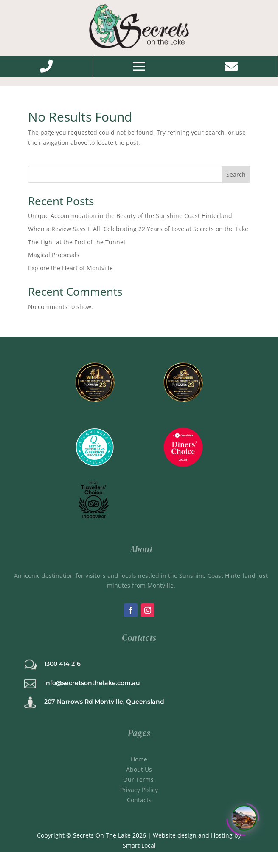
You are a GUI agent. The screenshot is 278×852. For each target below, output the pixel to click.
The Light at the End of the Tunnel (76, 242)
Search (236, 174)
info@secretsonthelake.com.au (92, 683)
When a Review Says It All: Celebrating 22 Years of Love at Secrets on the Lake (138, 229)
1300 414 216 (62, 664)
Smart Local (139, 845)
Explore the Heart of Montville (70, 268)
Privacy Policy (139, 790)
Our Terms (139, 780)
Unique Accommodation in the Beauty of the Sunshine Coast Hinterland (130, 216)
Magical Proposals (53, 255)
